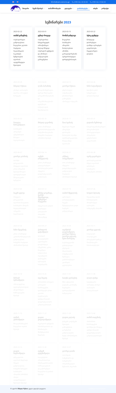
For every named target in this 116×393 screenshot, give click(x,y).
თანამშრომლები (54, 8)
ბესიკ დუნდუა (92, 39)
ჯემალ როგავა (44, 39)
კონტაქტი (105, 8)
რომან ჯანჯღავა (69, 39)
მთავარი (25, 8)
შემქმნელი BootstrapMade (97, 388)
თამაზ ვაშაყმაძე (20, 39)
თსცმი (95, 8)
